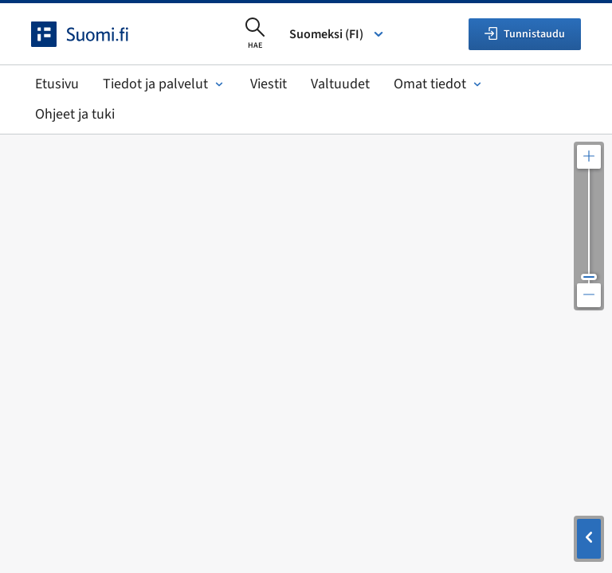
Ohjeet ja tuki (75, 114)
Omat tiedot (439, 84)
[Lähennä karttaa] (589, 157)
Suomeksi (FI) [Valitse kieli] (337, 34)
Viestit (268, 84)
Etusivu (57, 84)
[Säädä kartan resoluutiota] (589, 226)
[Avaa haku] (255, 34)
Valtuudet (340, 84)
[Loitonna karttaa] (589, 295)
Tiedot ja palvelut (164, 84)
